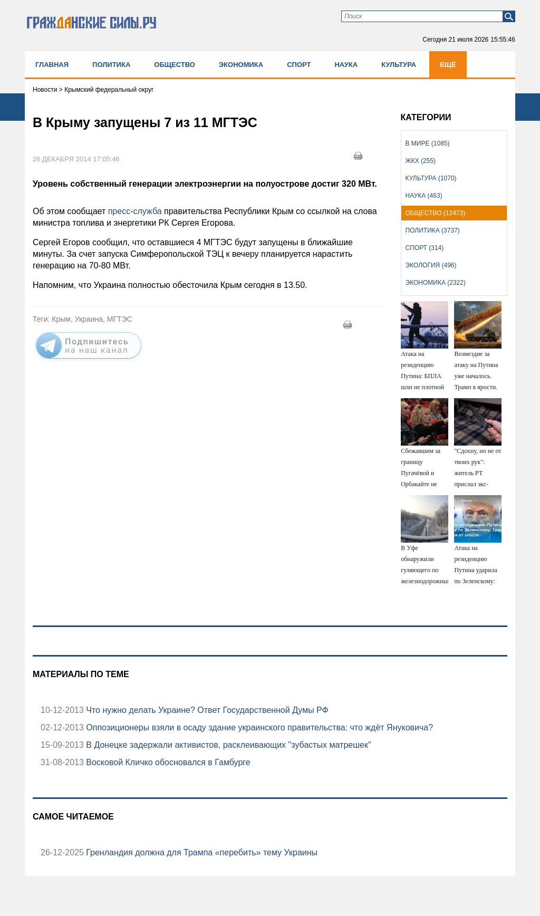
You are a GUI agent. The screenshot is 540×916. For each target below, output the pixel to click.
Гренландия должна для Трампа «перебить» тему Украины (200, 852)
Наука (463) (424, 195)
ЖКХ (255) (421, 161)
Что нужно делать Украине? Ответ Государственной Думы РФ (206, 710)
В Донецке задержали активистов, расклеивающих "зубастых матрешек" (227, 744)
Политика (111, 65)
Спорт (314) (425, 248)
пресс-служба (135, 211)
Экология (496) (431, 265)
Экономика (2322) (436, 282)
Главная (52, 65)
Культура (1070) (431, 178)
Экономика (241, 65)
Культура (398, 65)
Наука (346, 65)
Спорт (299, 65)
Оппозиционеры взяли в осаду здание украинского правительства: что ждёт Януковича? (258, 727)
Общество (174, 65)
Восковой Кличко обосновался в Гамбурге (167, 762)
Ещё (448, 65)
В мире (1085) (428, 143)
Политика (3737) (433, 230)
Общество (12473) (436, 213)
